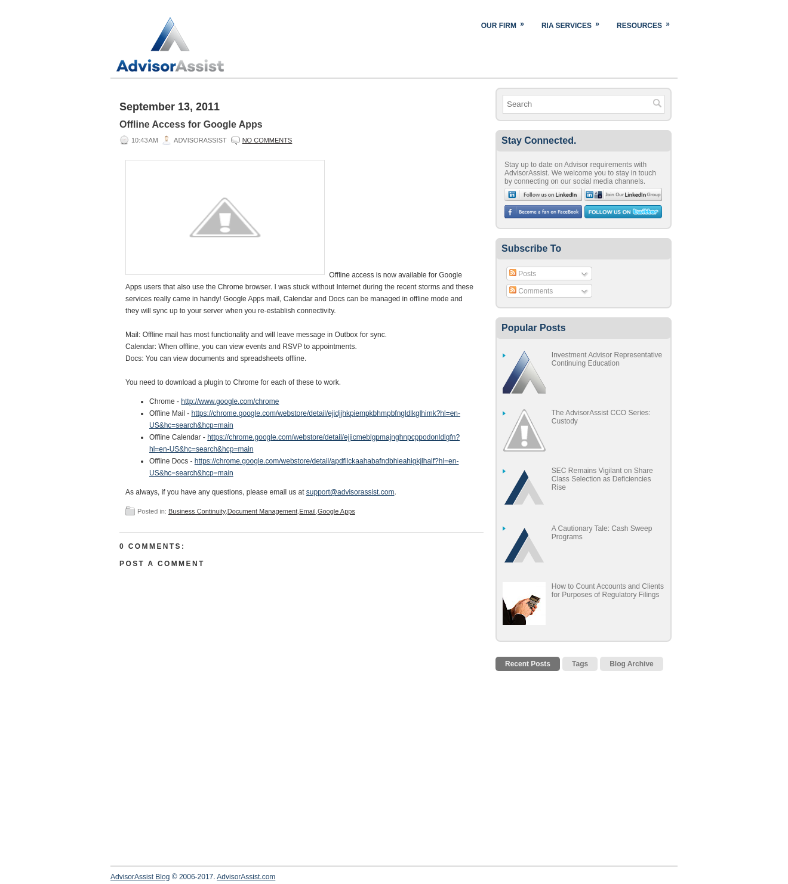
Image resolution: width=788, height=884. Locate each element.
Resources (647, 23)
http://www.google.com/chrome (230, 401)
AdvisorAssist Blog (140, 877)
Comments (531, 291)
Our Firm (506, 23)
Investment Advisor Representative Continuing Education (607, 359)
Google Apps (336, 511)
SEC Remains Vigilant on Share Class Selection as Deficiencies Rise (602, 479)
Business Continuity (197, 511)
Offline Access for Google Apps (191, 124)
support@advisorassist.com (350, 492)
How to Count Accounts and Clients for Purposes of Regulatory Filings (608, 590)
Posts (522, 274)
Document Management (262, 511)
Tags (580, 664)
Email (307, 511)
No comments (267, 140)
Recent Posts (527, 664)
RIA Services (574, 23)
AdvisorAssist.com (246, 877)
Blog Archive (632, 664)
